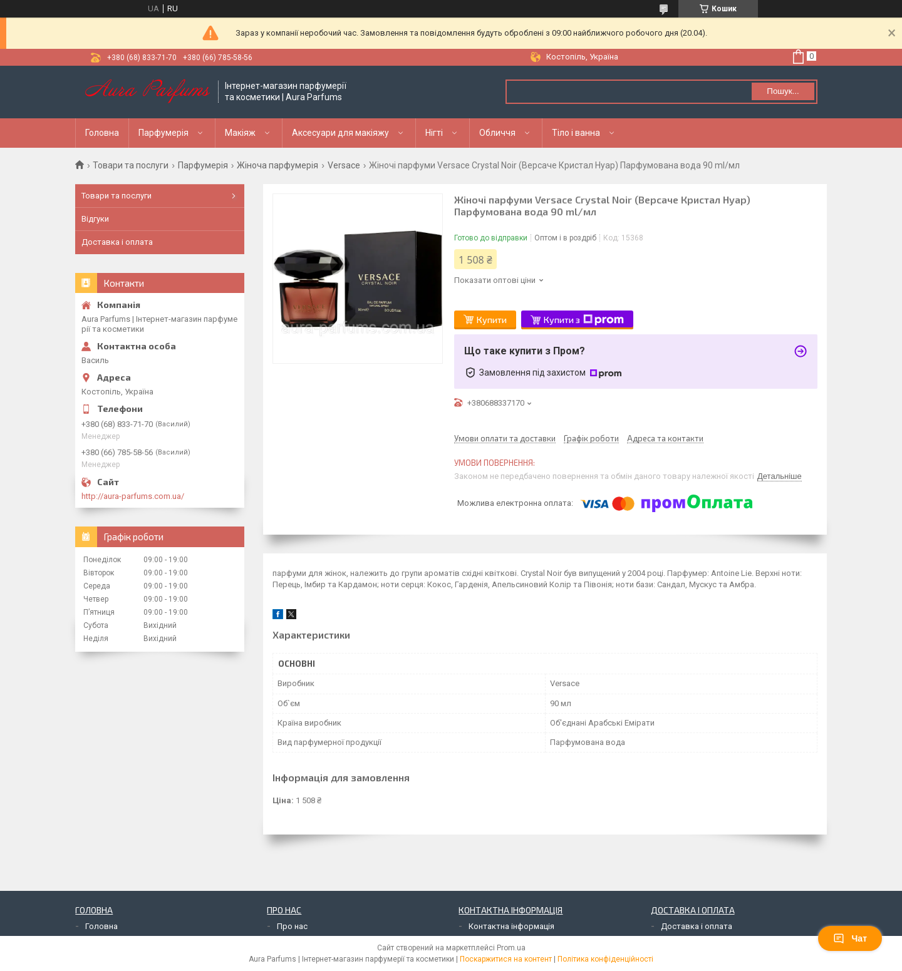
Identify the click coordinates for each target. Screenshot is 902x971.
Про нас (292, 926)
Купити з (584, 320)
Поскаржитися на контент (506, 959)
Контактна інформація (511, 926)
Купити (492, 319)
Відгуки (95, 218)
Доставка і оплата (117, 242)
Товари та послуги (130, 165)
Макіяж (240, 133)
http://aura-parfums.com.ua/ (132, 496)
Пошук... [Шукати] (783, 91)
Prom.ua (511, 947)
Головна (102, 133)
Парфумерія (163, 133)
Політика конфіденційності (605, 959)
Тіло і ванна (576, 133)
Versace (344, 165)
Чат (850, 938)
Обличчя (497, 133)
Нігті (434, 133)
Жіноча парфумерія (277, 165)
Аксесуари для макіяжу (340, 133)
